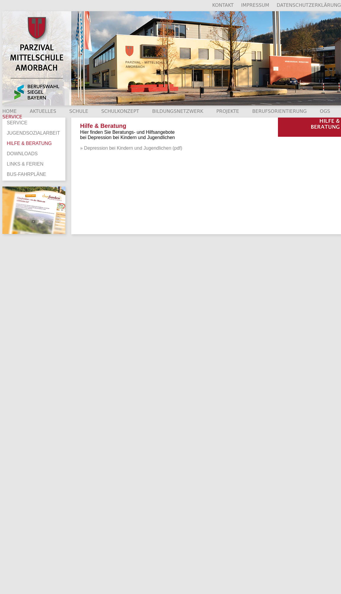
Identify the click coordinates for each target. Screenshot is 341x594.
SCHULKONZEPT (120, 111)
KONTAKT (223, 5)
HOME (9, 111)
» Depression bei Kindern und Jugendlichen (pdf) (131, 148)
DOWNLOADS (22, 153)
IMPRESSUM (255, 5)
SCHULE (78, 111)
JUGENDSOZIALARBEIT (33, 133)
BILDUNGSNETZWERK (177, 111)
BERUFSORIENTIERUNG (279, 111)
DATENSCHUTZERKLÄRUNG (309, 5)
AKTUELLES (43, 111)
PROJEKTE (227, 111)
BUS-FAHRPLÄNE (26, 174)
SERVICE (17, 122)
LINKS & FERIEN (25, 163)
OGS (325, 111)
